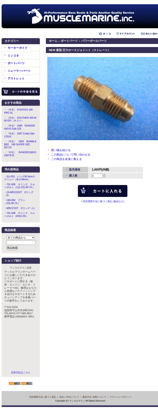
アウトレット (16, 78)
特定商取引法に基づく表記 (42, 397)
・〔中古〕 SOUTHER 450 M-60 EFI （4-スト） (20, 119)
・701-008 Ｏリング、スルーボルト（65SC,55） (19, 215)
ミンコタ (13, 55)
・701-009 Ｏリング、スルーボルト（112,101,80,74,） (19, 186)
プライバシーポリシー (120, 397)
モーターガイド (17, 47)
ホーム (53, 40)
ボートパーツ (16, 63)
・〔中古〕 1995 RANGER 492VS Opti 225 (19, 127)
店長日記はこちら (20, 372)
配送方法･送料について (94, 397)
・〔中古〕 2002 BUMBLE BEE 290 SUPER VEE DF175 (20, 144)
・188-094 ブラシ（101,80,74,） (14, 202)
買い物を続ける (61, 150)
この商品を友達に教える (66, 159)
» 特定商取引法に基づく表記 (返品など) (102, 201)
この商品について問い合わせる (70, 154)
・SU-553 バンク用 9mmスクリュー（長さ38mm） (19, 178)
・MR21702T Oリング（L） (20, 208)
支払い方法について (69, 397)
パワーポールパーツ (94, 40)
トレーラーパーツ (19, 70)
